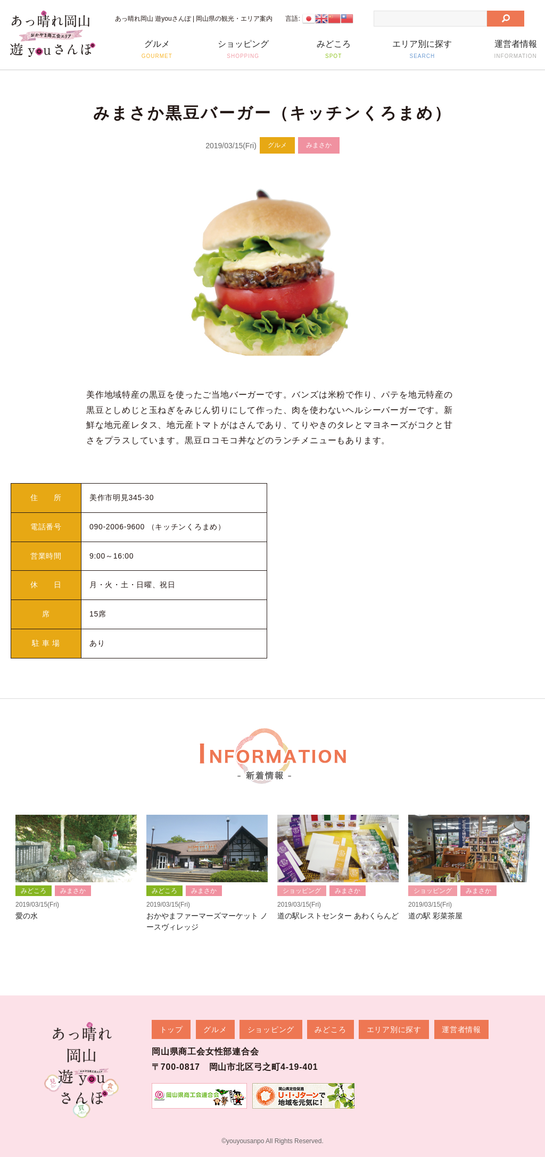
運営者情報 (515, 49)
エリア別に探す (422, 49)
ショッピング (243, 49)
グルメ (156, 49)
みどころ (333, 49)
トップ (171, 1029)
